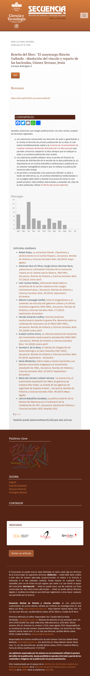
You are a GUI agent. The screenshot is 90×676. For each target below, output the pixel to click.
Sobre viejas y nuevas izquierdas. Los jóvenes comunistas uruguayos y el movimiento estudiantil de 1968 (47, 364)
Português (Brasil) (18, 492)
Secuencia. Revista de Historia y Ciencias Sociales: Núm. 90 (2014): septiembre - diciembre (46, 293)
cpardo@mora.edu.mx (28, 620)
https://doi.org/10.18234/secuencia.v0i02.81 (30, 98)
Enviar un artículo (21, 553)
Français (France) (17, 489)
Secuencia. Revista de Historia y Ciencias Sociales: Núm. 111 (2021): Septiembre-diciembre (47, 310)
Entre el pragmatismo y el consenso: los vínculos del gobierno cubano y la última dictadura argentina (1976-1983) (47, 303)
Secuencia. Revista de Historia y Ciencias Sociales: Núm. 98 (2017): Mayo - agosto (46, 391)
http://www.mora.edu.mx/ (35, 609)
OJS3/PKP (49, 670)
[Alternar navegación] (84, 15)
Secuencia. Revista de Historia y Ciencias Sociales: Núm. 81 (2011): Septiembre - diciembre (46, 371)
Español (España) (18, 485)
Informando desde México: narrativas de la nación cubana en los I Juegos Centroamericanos (43, 286)
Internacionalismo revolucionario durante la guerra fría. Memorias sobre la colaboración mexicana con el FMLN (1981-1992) (47, 320)
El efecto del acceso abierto (54, 185)
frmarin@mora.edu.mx (27, 642)
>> (19, 414)
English (12, 482)
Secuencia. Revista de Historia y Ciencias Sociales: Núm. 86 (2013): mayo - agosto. (48, 259)
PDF (15, 75)
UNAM (24, 670)
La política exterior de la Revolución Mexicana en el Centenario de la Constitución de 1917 (46, 402)
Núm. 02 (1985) (18, 42)
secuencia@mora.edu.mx (43, 634)
